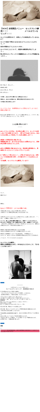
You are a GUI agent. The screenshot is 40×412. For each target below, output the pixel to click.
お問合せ (2, 282)
